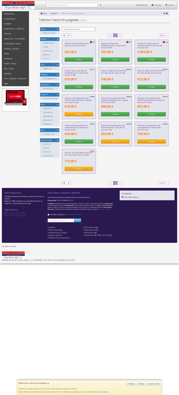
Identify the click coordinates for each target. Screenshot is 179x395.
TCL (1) (45, 58)
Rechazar (141, 384)
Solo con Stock (48, 33)
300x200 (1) (47, 124)
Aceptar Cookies (153, 384)
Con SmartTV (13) (49, 98)
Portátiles (8, 24)
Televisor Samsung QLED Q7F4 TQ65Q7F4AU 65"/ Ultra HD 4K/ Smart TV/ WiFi (113, 233)
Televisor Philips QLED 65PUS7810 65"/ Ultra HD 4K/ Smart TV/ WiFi (150, 124)
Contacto (156, 5)
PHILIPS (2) (46, 51)
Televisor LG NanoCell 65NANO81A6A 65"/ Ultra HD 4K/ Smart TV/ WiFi (113, 72)
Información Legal (91, 359)
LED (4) (45, 148)
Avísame (78, 193)
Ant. (110, 35)
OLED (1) (45, 152)
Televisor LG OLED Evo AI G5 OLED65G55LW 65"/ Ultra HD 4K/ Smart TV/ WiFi (149, 72)
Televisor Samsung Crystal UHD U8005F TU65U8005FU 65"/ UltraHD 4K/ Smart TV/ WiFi (114, 179)
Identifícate (142, 5)
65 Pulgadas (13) (49, 78)
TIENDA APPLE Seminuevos (59, 369)
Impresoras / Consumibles (14, 38)
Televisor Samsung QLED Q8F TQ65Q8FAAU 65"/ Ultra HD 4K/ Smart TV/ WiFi (149, 233)
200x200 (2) (47, 116)
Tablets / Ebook (10, 63)
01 (115, 35)
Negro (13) (46, 68)
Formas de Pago (90, 364)
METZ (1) (46, 54)
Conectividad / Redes (12, 43)
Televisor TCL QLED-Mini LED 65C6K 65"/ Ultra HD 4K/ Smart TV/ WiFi (78, 285)
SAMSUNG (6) (47, 43)
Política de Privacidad (104, 341)
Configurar (131, 384)
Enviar (78, 352)
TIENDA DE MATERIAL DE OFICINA (98, 366)
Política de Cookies (100, 392)
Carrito (170, 5)
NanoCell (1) (47, 156)
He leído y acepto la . (65, 346)
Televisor (7, 34)
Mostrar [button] (163, 35)
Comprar (78, 86)
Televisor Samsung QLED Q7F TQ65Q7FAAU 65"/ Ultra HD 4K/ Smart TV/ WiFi (76, 233)
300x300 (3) (47, 112)
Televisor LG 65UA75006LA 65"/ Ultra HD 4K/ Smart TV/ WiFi (77, 71)
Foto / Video (9, 68)
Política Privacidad (55, 361)
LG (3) (44, 47)
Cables (6, 53)
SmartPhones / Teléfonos (14, 29)
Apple (6, 83)
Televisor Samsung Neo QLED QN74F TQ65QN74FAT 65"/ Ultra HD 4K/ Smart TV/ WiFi (151, 179)
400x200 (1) (47, 120)
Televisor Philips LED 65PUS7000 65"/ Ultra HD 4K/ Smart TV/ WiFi (113, 124)
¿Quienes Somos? (55, 366)
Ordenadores (9, 14)
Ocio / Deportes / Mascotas (15, 78)
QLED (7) (45, 144)
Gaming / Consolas (11, 48)
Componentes (9, 19)
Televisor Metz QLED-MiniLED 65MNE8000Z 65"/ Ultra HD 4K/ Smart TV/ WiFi (76, 125)
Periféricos (8, 58)
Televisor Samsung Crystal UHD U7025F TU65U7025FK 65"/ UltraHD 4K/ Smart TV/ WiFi (78, 179)
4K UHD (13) (47, 88)
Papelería (7, 73)
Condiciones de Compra (57, 364)
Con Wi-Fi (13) (47, 134)
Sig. (120, 35)
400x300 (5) (47, 108)
